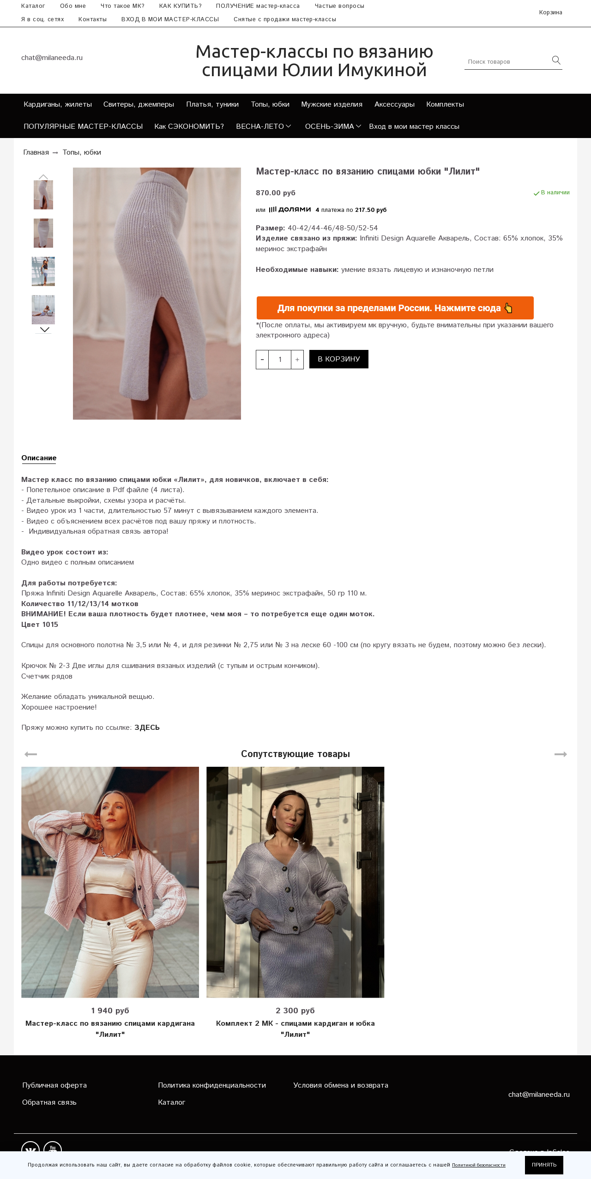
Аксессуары (394, 104)
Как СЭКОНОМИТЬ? (189, 126)
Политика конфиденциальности (212, 1085)
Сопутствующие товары (295, 754)
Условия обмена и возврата (340, 1085)
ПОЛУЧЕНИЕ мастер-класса (258, 6)
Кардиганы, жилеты (58, 104)
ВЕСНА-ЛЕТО (260, 126)
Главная (36, 152)
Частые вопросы (340, 6)
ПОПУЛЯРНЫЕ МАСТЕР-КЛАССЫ (83, 126)
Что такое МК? (123, 6)
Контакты (92, 19)
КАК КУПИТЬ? (180, 6)
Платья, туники (212, 104)
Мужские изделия (331, 104)
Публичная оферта (54, 1085)
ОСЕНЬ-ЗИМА (329, 126)
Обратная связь (49, 1102)
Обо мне (73, 6)
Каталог (33, 6)
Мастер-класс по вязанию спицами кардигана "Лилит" (110, 1029)
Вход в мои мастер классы (414, 126)
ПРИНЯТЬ (544, 1165)
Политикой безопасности (479, 1165)
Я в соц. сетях (42, 19)
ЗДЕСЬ (147, 727)
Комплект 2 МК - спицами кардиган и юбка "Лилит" (295, 1029)
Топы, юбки (270, 104)
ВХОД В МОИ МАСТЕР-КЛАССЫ (170, 19)
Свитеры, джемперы (138, 104)
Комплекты (445, 104)
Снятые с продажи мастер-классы (285, 19)
